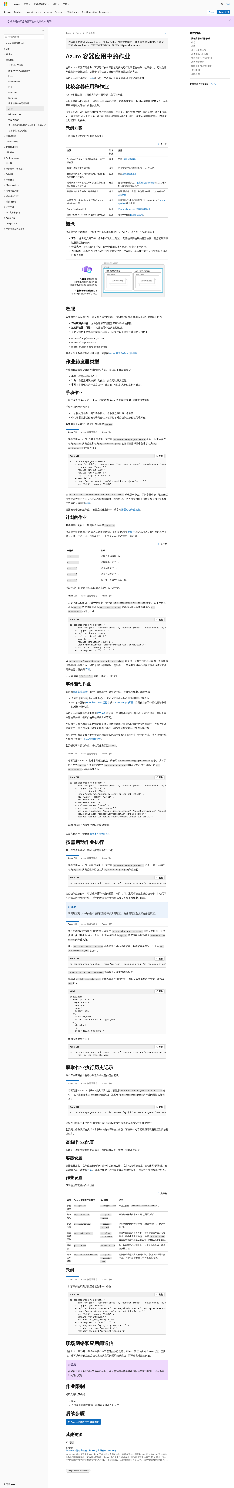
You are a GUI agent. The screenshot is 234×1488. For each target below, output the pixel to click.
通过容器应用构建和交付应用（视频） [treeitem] (26, 125)
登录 (228, 3)
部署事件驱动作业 (99, 833)
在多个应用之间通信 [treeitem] (17, 130)
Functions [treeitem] (12, 92)
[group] (117, 473)
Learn (68, 32)
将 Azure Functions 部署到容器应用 (134, 209)
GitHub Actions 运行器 (98, 702)
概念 (193, 42)
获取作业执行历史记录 (201, 58)
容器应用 (90, 32)
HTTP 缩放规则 (129, 159)
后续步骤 (195, 73)
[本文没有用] (215, 84)
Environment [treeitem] (14, 81)
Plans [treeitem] (10, 76)
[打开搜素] (222, 4)
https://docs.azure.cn (131, 45)
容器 (87, 502)
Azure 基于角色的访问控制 (123, 353)
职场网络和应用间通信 (201, 65)
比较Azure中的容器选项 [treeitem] (19, 70)
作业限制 (195, 69)
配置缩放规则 (136, 214)
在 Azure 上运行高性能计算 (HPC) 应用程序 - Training (91, 1450)
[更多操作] (165, 33)
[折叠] (43, 30)
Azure (78, 32)
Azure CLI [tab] (72, 432)
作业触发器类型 (198, 50)
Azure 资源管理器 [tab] (89, 432)
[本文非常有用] (211, 84)
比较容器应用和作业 (200, 38)
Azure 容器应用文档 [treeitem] (15, 43)
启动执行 (122, 194)
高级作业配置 (197, 62)
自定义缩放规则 (129, 173)
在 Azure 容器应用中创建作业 (83, 1421)
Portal (211, 12)
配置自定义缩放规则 (146, 182)
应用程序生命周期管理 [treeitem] (18, 103)
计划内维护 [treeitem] (13, 119)
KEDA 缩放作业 (91, 738)
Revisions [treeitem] (12, 97)
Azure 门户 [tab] (107, 432)
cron (130, 531)
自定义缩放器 (80, 691)
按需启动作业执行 (130, 509)
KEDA (100, 713)
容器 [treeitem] (10, 86)
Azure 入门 (224, 12)
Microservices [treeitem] (14, 114)
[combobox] (24, 37)
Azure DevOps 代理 (123, 702)
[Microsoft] (5, 4)
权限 (193, 46)
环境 (92, 78)
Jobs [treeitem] (10, 108)
